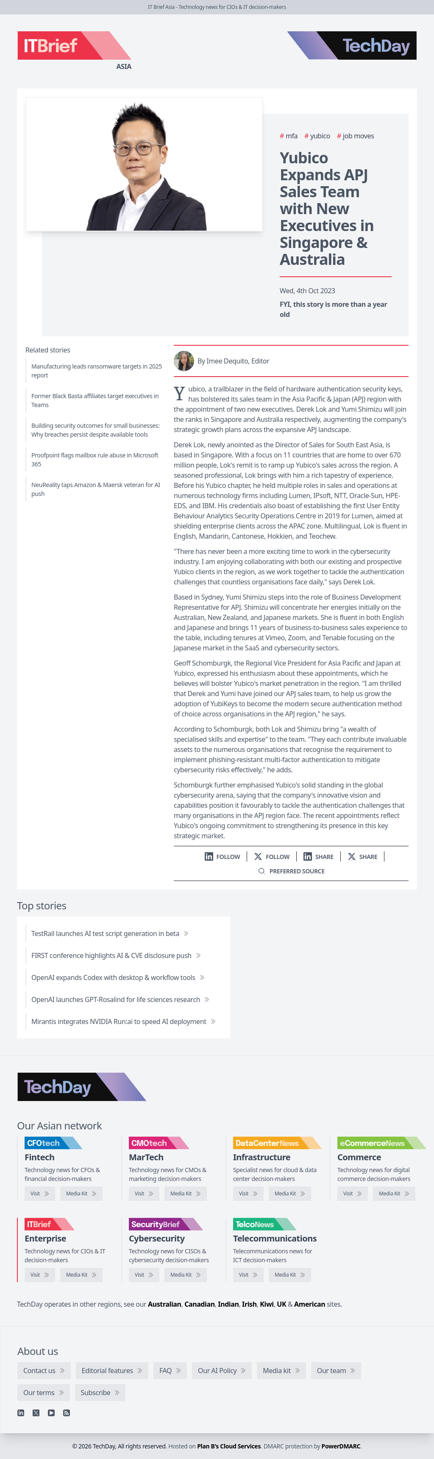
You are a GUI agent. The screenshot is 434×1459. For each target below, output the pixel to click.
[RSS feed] (66, 1412)
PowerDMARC (341, 1446)
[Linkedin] (20, 1412)
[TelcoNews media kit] (290, 1275)
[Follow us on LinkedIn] (222, 856)
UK (281, 1304)
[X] (36, 1412)
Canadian (199, 1304)
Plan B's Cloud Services (229, 1446)
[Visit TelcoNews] (248, 1275)
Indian (228, 1304)
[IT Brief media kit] (81, 1275)
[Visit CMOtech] (144, 1193)
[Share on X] (362, 856)
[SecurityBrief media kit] (185, 1275)
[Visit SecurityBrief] (144, 1275)
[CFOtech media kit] (81, 1193)
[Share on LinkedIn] (318, 856)
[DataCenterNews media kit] (290, 1193)
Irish (249, 1304)
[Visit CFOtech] (40, 1193)
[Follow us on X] (271, 856)
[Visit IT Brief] (40, 1275)
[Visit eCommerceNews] (352, 1193)
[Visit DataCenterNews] (248, 1193)
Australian (164, 1304)
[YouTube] (51, 1412)
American (309, 1304)
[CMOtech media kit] (185, 1193)
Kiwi (266, 1304)
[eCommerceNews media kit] (394, 1193)
